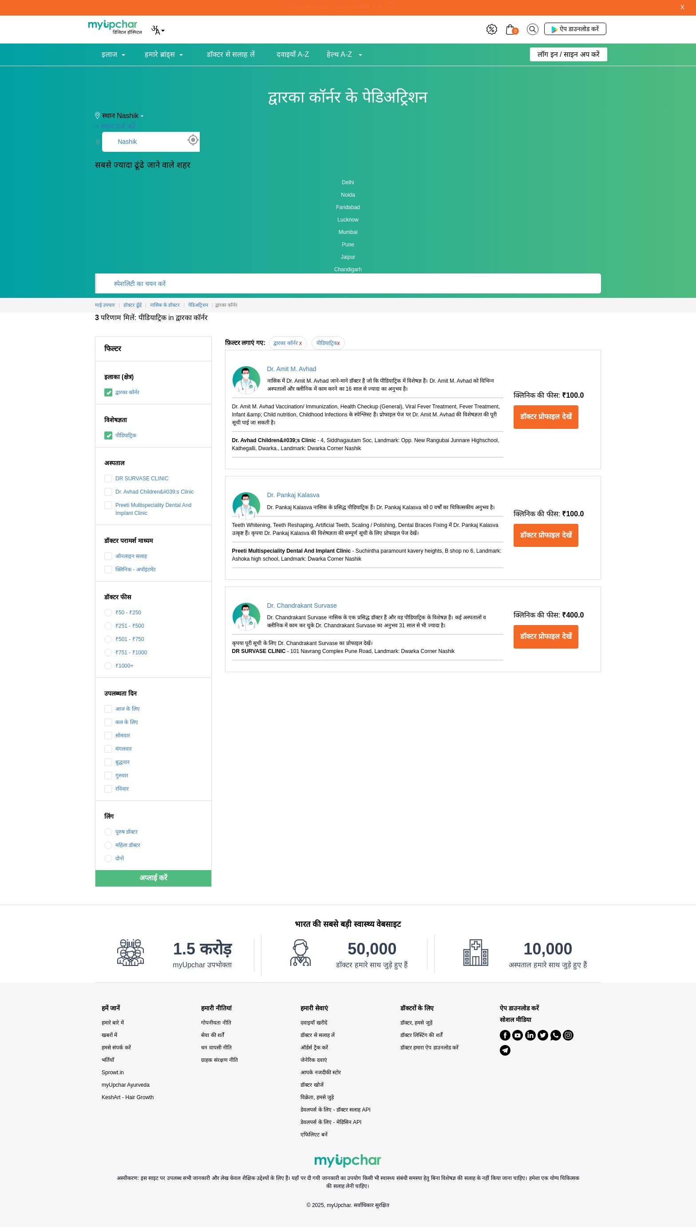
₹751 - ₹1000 (125, 653)
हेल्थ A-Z (340, 54)
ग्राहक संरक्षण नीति (219, 1060)
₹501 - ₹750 (124, 639)
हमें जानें (111, 1008)
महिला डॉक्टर (122, 845)
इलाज (109, 54)
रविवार (116, 789)
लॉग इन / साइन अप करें (569, 54)
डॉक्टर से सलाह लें (230, 54)
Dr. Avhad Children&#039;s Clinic (149, 492)
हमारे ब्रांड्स (159, 54)
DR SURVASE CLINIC (136, 479)
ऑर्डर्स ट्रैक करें (314, 1048)
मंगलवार (118, 749)
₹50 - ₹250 (122, 613)
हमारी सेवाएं (314, 1008)
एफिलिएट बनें (314, 1135)
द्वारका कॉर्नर (121, 392)
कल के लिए (121, 722)
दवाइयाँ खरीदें (314, 1023)
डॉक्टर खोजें (312, 1085)
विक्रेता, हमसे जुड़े (317, 1097)
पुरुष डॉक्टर (121, 832)
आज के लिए (122, 709)
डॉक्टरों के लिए (417, 1008)
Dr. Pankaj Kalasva (293, 495)
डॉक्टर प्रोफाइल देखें (546, 416)
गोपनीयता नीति (216, 1023)
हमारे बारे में (113, 1023)
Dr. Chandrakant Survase (302, 605)
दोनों (114, 859)
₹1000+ (119, 666)
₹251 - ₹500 (124, 626)
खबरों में (109, 1035)
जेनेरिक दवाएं (314, 1060)
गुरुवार (116, 776)
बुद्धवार (117, 762)
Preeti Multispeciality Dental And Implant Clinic (147, 508)
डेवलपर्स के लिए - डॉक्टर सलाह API (335, 1110)
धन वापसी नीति (216, 1048)
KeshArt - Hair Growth (128, 1097)
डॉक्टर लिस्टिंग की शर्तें (421, 1035)
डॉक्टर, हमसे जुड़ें (416, 1023)
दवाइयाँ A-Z (293, 54)
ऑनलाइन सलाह (125, 556)
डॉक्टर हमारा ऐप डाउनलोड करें (429, 1048)
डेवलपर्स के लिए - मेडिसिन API (331, 1122)
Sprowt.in (113, 1072)
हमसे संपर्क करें (116, 1048)
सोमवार (117, 736)
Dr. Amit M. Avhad (291, 368)
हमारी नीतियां (216, 1008)
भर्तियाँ (108, 1060)
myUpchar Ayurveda (126, 1085)
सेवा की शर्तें (212, 1035)
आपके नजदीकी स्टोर (321, 1072)
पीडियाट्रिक (120, 435)
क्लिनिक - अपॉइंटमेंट (130, 570)
